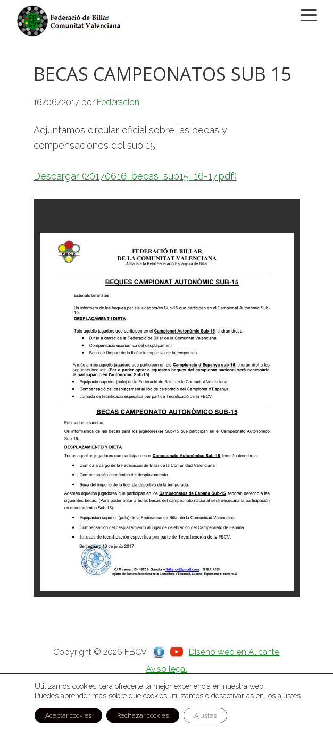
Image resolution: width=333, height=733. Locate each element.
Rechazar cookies (143, 715)
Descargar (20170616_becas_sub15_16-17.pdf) (135, 176)
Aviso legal (166, 669)
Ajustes (205, 715)
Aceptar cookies (68, 715)
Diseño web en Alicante (234, 652)
